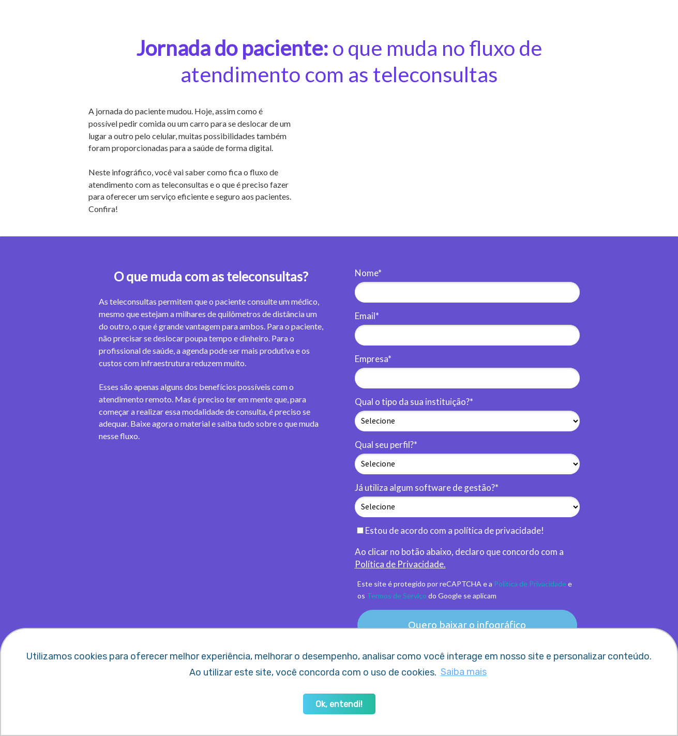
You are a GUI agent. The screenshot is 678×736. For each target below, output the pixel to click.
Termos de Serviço (397, 595)
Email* (367, 315)
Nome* (368, 272)
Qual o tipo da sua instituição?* (414, 401)
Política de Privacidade (530, 583)
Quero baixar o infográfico (467, 624)
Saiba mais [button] (464, 672)
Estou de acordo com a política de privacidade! (450, 530)
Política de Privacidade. (400, 564)
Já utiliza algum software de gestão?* (427, 487)
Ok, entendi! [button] (339, 704)
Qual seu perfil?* (386, 444)
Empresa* (373, 358)
